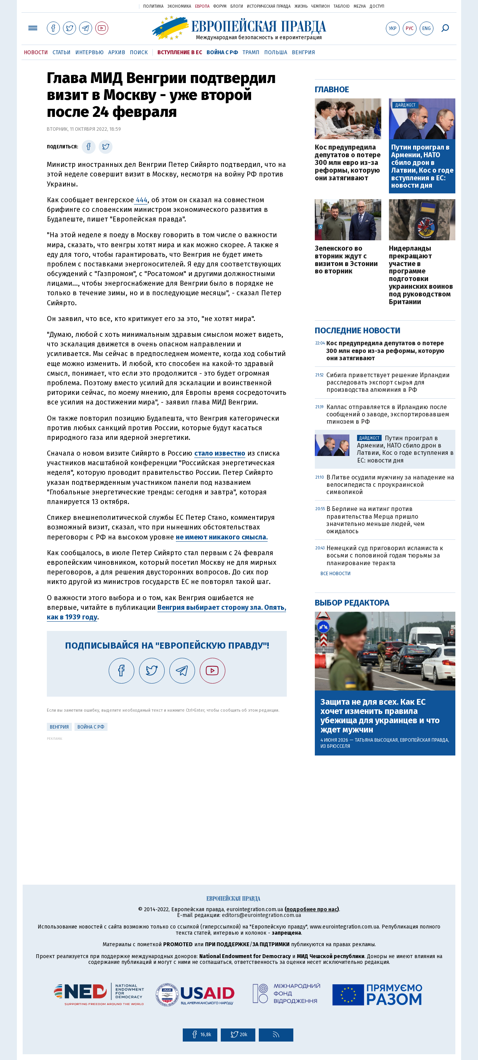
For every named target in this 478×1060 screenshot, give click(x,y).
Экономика (179, 6)
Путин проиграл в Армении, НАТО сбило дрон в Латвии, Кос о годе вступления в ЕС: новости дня (422, 167)
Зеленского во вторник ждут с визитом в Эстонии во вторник (346, 260)
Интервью (89, 52)
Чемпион (320, 6)
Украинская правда (114, 6)
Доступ (377, 6)
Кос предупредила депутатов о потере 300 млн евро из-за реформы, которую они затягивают (347, 163)
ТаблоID (342, 6)
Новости (36, 52)
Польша (275, 52)
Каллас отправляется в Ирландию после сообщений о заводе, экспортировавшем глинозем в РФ (387, 414)
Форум (220, 6)
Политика (153, 6)
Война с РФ (222, 52)
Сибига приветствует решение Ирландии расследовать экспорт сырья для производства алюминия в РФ (388, 382)
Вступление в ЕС (179, 52)
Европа (202, 6)
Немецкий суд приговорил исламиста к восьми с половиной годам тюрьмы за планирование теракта (384, 555)
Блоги (236, 6)
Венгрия (303, 52)
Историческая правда (269, 6)
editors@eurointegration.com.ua (261, 915)
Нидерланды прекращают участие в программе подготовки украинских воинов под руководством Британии (421, 275)
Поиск (139, 52)
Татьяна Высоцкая (376, 740)
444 (140, 200)
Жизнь (301, 6)
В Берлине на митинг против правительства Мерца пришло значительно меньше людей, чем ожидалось (375, 520)
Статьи (62, 52)
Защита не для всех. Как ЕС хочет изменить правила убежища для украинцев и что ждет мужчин (380, 716)
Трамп (251, 52)
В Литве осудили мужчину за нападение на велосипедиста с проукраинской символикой (390, 485)
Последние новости (357, 330)
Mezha (360, 6)
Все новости (336, 573)
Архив (116, 52)
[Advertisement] (167, 794)
